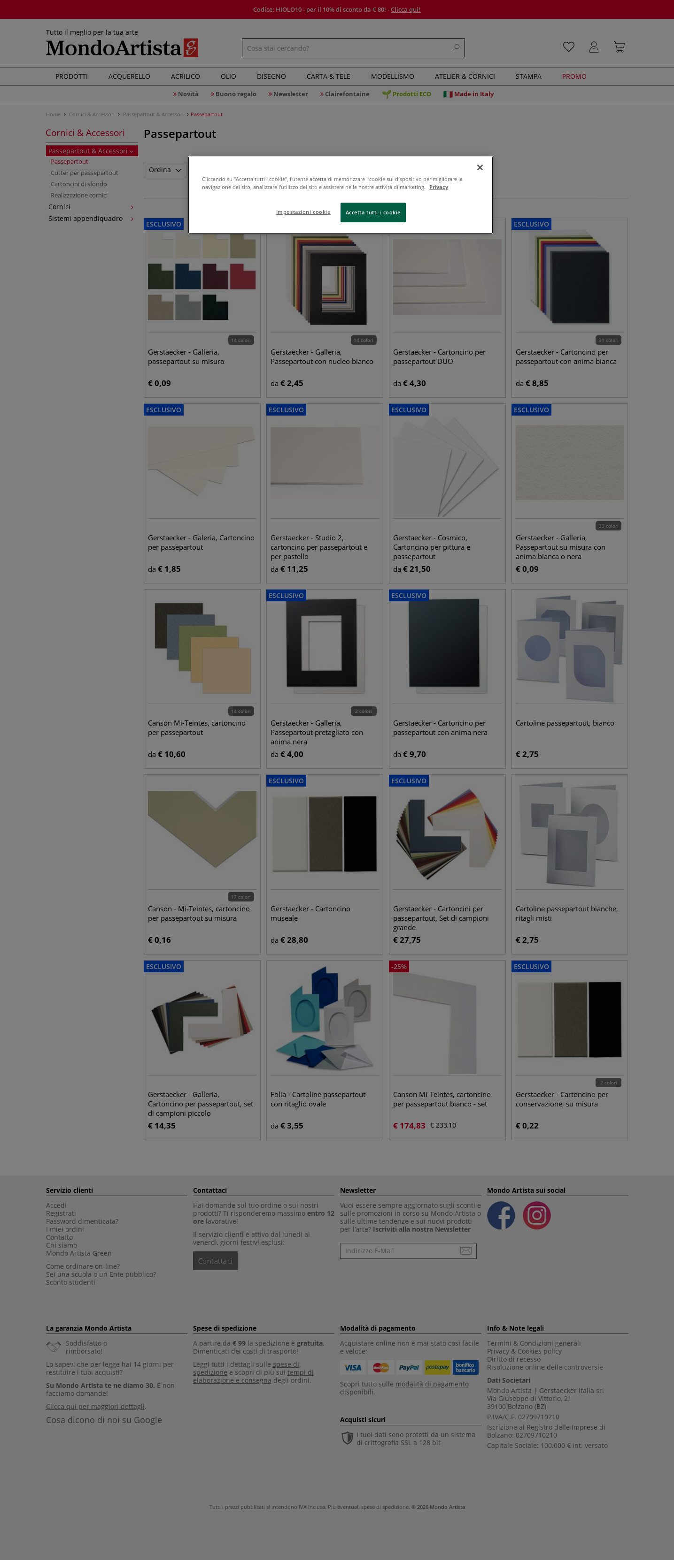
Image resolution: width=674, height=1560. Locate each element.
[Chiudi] (480, 167)
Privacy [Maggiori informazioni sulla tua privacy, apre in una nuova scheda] (438, 186)
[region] (340, 195)
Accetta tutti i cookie (373, 212)
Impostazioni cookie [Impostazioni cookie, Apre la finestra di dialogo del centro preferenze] (303, 211)
